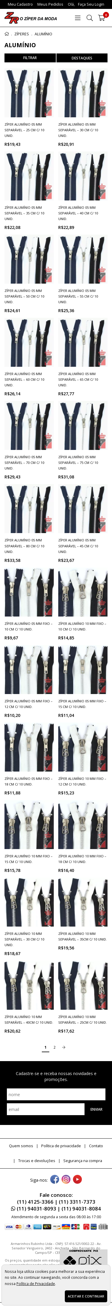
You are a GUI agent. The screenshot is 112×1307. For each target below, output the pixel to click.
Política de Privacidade (35, 1283)
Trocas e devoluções (36, 1160)
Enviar (96, 1109)
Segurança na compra (82, 1160)
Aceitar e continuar (86, 1296)
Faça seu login (91, 4)
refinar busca (30, 57)
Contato (96, 1145)
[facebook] (54, 1180)
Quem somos (21, 1145)
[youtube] (77, 1180)
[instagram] (66, 1180)
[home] (30, 18)
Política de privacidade (61, 1145)
